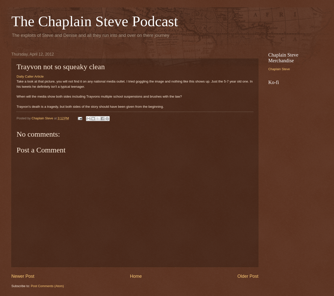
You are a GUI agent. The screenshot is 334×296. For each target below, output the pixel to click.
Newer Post (22, 276)
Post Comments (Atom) (47, 286)
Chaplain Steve (279, 69)
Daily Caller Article (30, 76)
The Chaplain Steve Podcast (94, 21)
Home (136, 276)
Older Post (247, 276)
